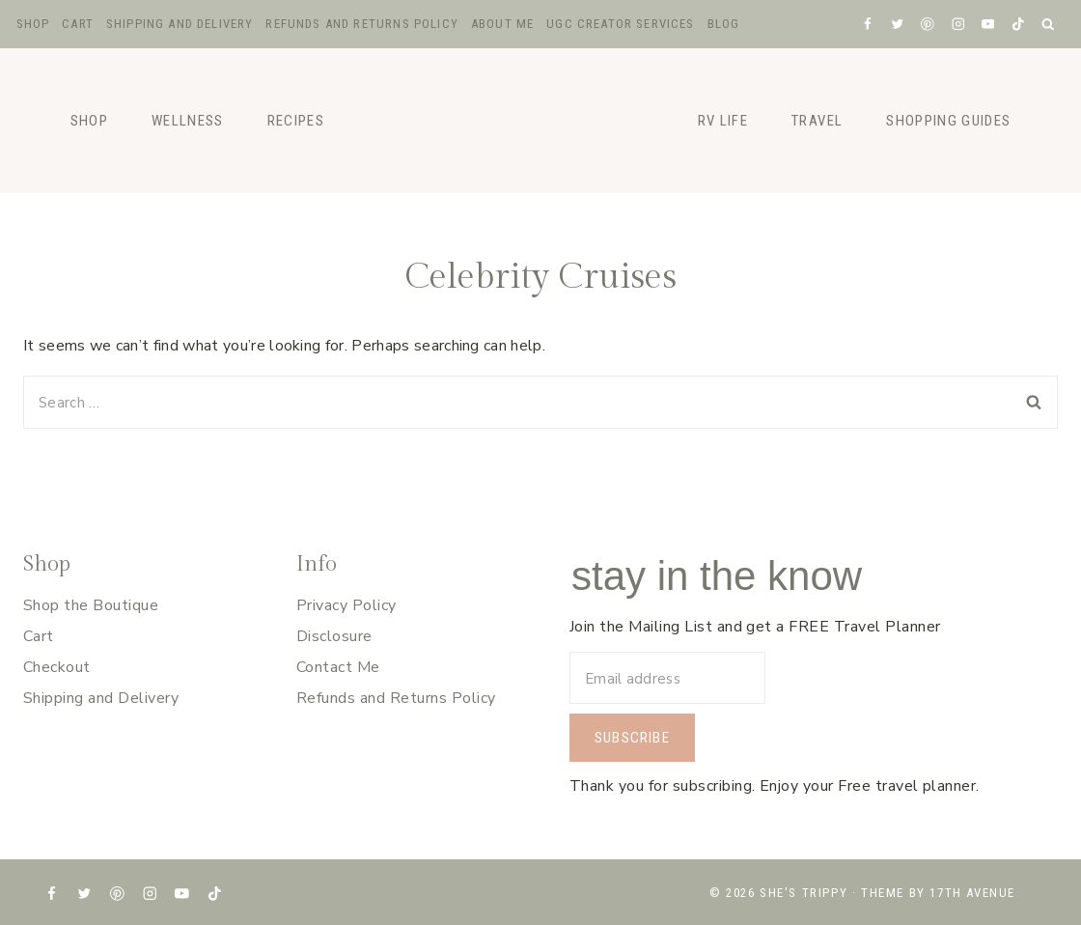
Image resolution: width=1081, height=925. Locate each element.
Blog (723, 23)
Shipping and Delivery (180, 23)
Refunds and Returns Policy (361, 23)
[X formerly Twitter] (897, 24)
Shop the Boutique (90, 605)
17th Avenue (972, 892)
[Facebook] (867, 24)
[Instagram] (958, 24)
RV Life (723, 120)
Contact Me (338, 667)
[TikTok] (1018, 24)
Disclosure (334, 636)
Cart (78, 23)
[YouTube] (988, 24)
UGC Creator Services (620, 23)
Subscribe (632, 737)
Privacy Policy (346, 605)
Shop (33, 23)
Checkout (57, 667)
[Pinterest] (928, 24)
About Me (502, 23)
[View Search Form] (1049, 25)
